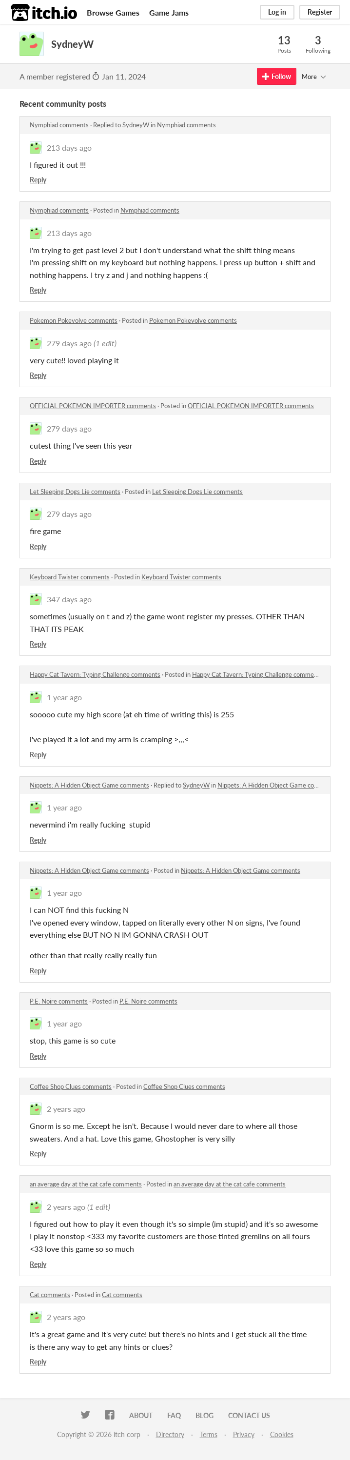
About (141, 1415)
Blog (204, 1415)
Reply (38, 180)
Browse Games (113, 12)
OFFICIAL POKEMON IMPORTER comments (93, 406)
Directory (170, 1434)
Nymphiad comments (59, 125)
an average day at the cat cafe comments (86, 1184)
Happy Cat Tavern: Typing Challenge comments (95, 674)
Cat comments (50, 1295)
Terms (208, 1434)
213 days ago (69, 147)
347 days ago (69, 599)
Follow (276, 76)
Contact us (249, 1415)
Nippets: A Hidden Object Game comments (89, 785)
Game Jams (169, 12)
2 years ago (66, 1108)
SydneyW (135, 125)
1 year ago (64, 697)
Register (320, 12)
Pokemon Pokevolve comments (73, 320)
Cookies (281, 1434)
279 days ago (69, 343)
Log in (277, 12)
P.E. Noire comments (59, 1001)
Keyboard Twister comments (70, 577)
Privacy (243, 1434)
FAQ (174, 1415)
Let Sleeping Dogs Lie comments (75, 491)
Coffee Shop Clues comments (71, 1086)
